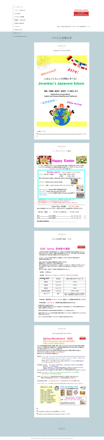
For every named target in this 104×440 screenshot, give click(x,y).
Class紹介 (17, 13)
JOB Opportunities (20, 36)
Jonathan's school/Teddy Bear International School (48, 438)
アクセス (17, 26)
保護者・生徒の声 (19, 20)
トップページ (18, 7)
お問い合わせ (18, 30)
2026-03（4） (62, 428)
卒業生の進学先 (19, 23)
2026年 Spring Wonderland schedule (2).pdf (51, 414)
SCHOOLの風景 (19, 17)
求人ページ (17, 33)
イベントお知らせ (19, 10)
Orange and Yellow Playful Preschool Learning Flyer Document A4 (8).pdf (59, 134)
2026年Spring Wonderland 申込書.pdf (49, 411)
